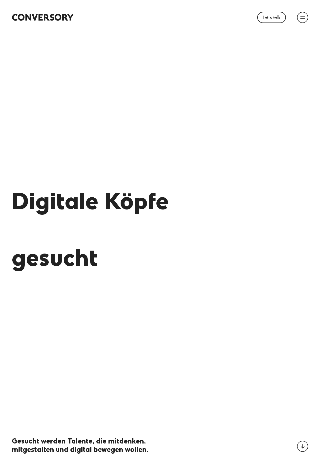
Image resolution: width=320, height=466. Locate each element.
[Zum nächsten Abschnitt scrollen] (302, 446)
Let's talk (271, 17)
